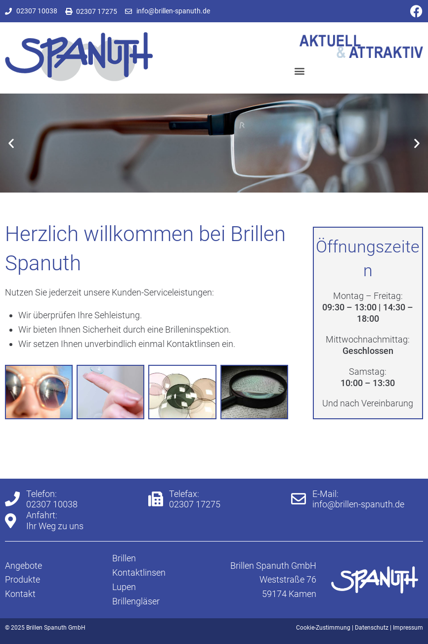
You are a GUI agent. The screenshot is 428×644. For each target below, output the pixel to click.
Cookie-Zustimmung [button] (323, 627)
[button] (300, 71)
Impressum (408, 627)
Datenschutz (371, 627)
